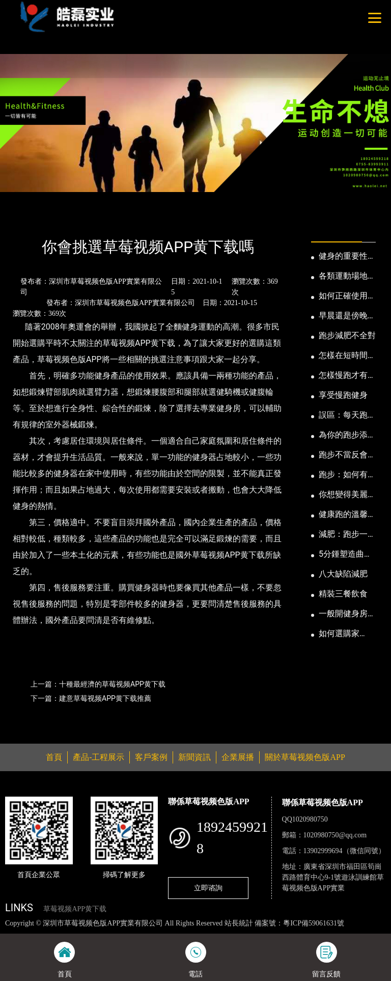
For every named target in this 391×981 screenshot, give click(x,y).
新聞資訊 (57, 219)
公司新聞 (100, 219)
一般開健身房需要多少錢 (347, 614)
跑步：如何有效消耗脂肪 (347, 475)
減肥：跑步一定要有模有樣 (347, 534)
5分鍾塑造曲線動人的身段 (345, 554)
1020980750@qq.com (335, 835)
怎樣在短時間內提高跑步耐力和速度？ (347, 356)
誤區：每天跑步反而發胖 (347, 415)
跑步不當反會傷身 (347, 455)
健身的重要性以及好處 (347, 256)
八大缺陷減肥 (343, 574)
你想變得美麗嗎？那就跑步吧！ (343, 495)
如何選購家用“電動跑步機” (346, 634)
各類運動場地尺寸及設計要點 (347, 276)
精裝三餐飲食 (343, 593)
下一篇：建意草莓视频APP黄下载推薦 (91, 698)
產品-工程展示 (98, 757)
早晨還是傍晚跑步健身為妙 (347, 316)
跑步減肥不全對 (347, 335)
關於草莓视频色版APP (305, 757)
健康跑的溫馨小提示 (347, 515)
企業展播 (237, 757)
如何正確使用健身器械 (347, 296)
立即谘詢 (208, 888)
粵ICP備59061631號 (313, 923)
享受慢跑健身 (343, 395)
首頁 (23, 219)
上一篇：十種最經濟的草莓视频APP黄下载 (98, 684)
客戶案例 (151, 757)
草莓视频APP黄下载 (74, 909)
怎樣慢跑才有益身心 (347, 376)
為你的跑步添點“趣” (343, 435)
